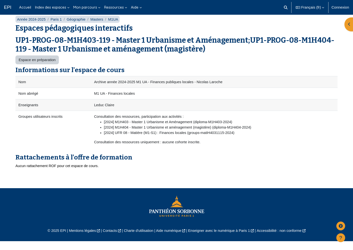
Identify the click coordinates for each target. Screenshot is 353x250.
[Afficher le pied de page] (340, 237)
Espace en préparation (37, 67)
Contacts (108, 239)
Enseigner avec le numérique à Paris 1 (220, 239)
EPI (7, 7)
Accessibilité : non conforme (282, 239)
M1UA (115, 26)
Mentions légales (80, 239)
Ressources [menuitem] (114, 7)
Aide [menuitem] (135, 7)
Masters (98, 26)
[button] (285, 7)
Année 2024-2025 (31, 26)
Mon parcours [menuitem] (85, 7)
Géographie (77, 26)
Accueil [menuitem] (25, 7)
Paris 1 (57, 26)
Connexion (340, 7)
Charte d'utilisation (138, 239)
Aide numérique (168, 239)
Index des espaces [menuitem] (50, 7)
